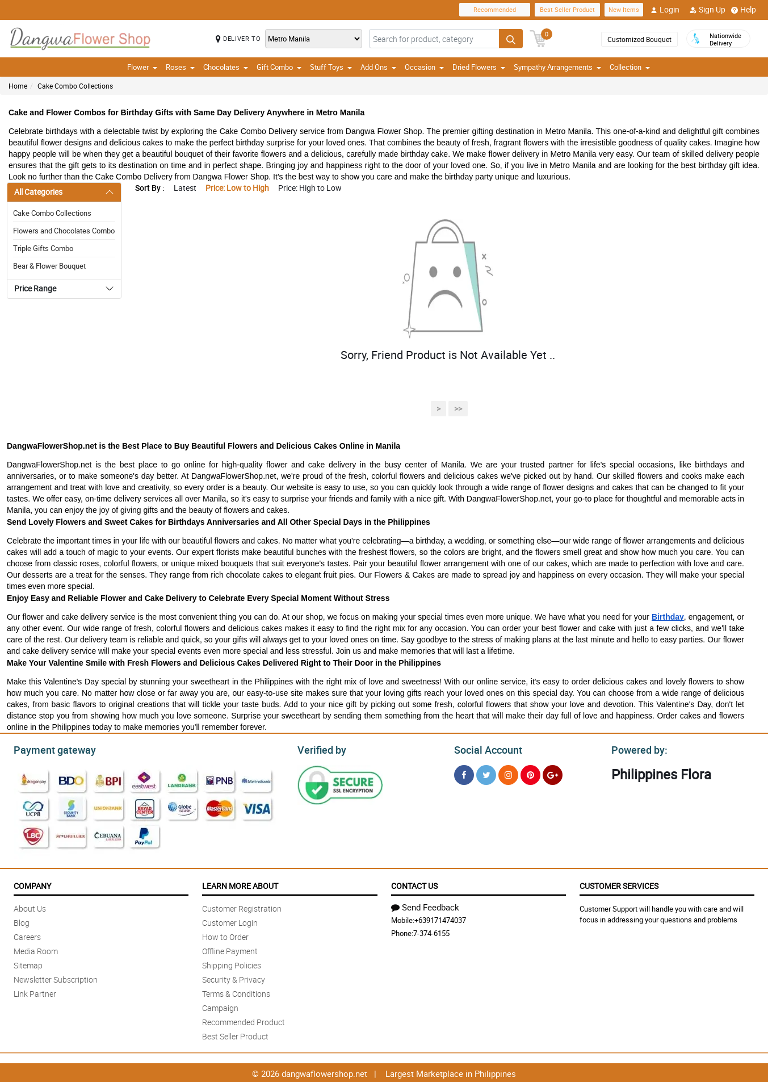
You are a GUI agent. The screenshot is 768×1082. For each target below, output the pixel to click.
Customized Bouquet (639, 39)
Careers (27, 935)
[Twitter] (486, 773)
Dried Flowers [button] (478, 67)
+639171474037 (440, 918)
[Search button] (511, 38)
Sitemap (28, 963)
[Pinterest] (530, 773)
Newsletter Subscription (56, 977)
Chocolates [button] (225, 67)
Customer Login (230, 921)
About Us (30, 906)
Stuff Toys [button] (331, 67)
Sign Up (707, 9)
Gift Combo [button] (279, 67)
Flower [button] (142, 67)
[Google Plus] (553, 773)
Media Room (36, 949)
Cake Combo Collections (75, 85)
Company (32, 884)
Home (18, 85)
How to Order (225, 935)
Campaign (220, 1006)
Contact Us (414, 884)
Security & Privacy (233, 977)
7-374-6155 (431, 931)
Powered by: (636, 748)
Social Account (485, 748)
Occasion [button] (424, 67)
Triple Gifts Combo (43, 248)
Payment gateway (50, 748)
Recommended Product (243, 1020)
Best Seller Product (567, 9)
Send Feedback (425, 905)
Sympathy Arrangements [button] (557, 67)
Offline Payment (230, 949)
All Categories (38, 191)
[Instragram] (508, 773)
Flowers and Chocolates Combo (64, 230)
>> (458, 408)
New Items (623, 9)
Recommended (494, 9)
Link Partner (35, 992)
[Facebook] (464, 773)
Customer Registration (242, 906)
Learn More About (240, 884)
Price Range (35, 288)
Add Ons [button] (378, 67)
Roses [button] (180, 67)
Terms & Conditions (236, 992)
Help (743, 9)
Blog (22, 921)
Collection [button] (630, 67)
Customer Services (619, 884)
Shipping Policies (231, 963)
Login (665, 9)
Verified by (320, 748)
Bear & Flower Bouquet (49, 266)
